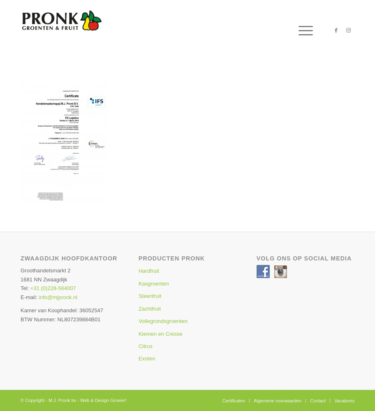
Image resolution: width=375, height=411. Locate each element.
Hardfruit (149, 271)
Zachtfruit (150, 309)
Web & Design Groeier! (103, 400)
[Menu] (301, 30)
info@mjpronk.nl (58, 297)
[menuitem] (301, 30)
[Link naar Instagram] (348, 30)
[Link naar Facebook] (336, 30)
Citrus (146, 346)
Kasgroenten (154, 284)
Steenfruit (150, 296)
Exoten (147, 358)
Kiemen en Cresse (161, 334)
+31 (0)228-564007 (53, 288)
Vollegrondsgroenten (163, 321)
